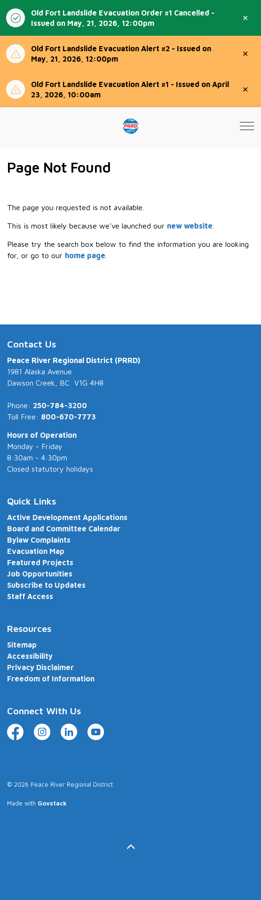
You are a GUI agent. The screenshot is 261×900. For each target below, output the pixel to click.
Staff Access (30, 596)
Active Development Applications (67, 517)
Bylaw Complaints (39, 540)
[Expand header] (247, 126)
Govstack (52, 803)
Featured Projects (40, 562)
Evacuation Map (35, 551)
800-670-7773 (68, 416)
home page (85, 255)
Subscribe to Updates (46, 585)
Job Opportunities (39, 573)
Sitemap (22, 644)
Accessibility (30, 656)
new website (190, 225)
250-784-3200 (60, 405)
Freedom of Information (51, 678)
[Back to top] (130, 846)
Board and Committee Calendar (63, 528)
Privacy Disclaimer (40, 667)
